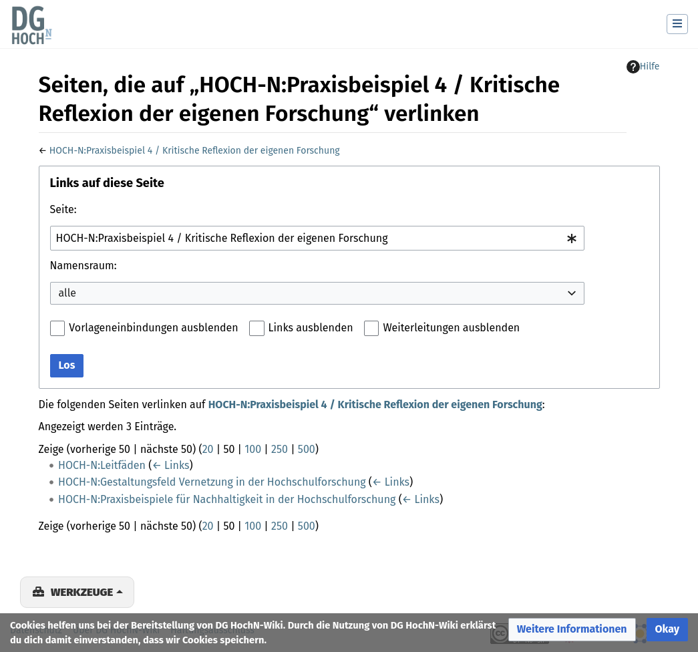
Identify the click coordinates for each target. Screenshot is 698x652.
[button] (572, 629)
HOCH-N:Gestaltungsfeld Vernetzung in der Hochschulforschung (212, 482)
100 (252, 449)
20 (208, 449)
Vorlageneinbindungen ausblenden (153, 327)
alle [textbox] (68, 293)
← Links (170, 465)
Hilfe (643, 66)
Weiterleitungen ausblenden (451, 327)
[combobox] (317, 238)
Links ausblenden (311, 327)
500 (306, 449)
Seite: (63, 209)
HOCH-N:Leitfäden (102, 465)
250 (279, 449)
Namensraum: (83, 265)
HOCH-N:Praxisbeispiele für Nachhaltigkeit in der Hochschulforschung (226, 499)
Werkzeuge (82, 592)
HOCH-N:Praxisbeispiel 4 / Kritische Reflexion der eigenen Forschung (194, 150)
